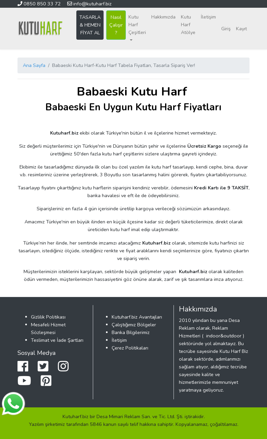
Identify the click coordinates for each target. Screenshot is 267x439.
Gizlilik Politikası (48, 317)
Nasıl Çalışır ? (116, 25)
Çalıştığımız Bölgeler (134, 324)
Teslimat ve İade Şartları (57, 340)
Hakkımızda (163, 16)
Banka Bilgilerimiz (131, 332)
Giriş (226, 28)
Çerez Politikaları (130, 347)
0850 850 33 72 (39, 3)
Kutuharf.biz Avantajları (137, 317)
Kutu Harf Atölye (188, 24)
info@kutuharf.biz (89, 3)
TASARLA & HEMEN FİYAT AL (90, 25)
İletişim (208, 16)
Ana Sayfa (34, 65)
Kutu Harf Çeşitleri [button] (137, 24)
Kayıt (241, 28)
